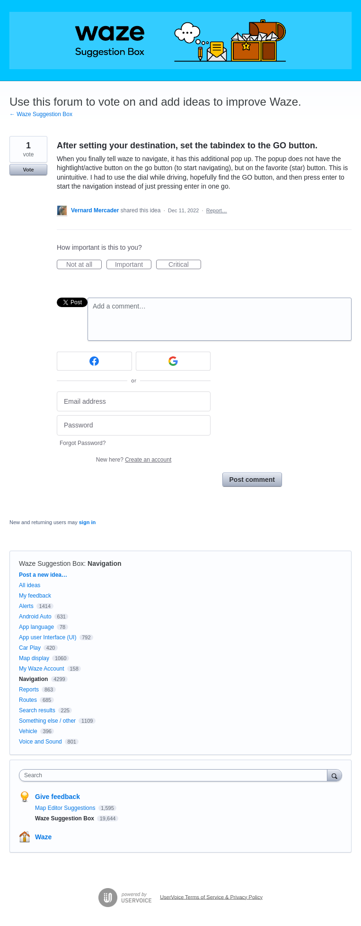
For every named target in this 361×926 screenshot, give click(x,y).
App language (36, 627)
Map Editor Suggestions (66, 808)
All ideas (29, 585)
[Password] (134, 425)
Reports (29, 689)
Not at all (84, 265)
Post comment (252, 479)
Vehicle (28, 731)
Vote (28, 169)
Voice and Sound (40, 741)
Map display (34, 658)
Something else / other (47, 720)
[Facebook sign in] (94, 361)
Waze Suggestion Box (51, 563)
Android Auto (35, 616)
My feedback (35, 595)
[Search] (334, 775)
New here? (133, 459)
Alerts (26, 606)
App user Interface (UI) (47, 637)
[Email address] (134, 401)
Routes (28, 700)
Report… (216, 210)
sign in (87, 522)
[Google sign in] (173, 361)
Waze (43, 837)
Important (133, 265)
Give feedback (57, 796)
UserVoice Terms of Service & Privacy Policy (211, 896)
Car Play (30, 648)
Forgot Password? (83, 443)
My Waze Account (41, 668)
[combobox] (175, 775)
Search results (37, 710)
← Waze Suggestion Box (40, 114)
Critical (184, 265)
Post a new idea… (43, 575)
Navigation (105, 563)
